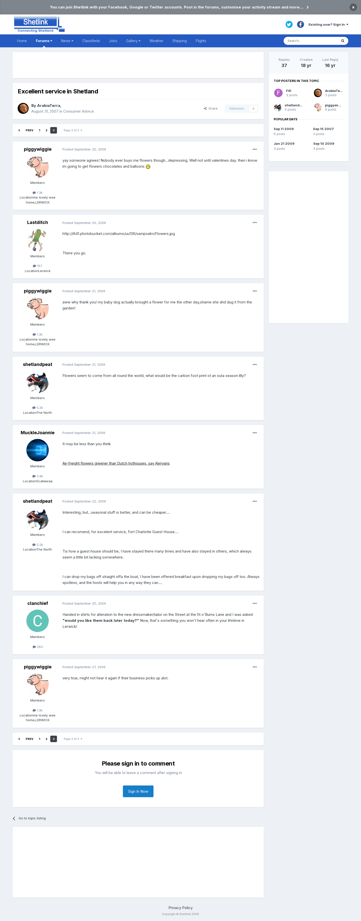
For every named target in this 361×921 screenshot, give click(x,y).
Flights (201, 41)
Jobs (113, 41)
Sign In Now (138, 791)
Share (211, 108)
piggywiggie (38, 149)
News (67, 41)
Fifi (288, 91)
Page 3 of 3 (73, 130)
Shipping (179, 41)
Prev (29, 130)
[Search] (310, 41)
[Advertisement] (138, 65)
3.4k (37, 476)
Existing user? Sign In (328, 24)
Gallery (133, 41)
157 (37, 266)
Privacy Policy (180, 907)
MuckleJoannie (37, 432)
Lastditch (37, 222)
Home (22, 41)
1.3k (38, 193)
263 (38, 647)
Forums (44, 43)
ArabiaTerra (48, 105)
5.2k (37, 408)
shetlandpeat (37, 364)
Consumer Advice (78, 111)
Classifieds (91, 41)
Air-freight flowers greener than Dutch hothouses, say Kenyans (116, 463)
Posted (84, 149)
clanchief (37, 603)
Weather (156, 41)
